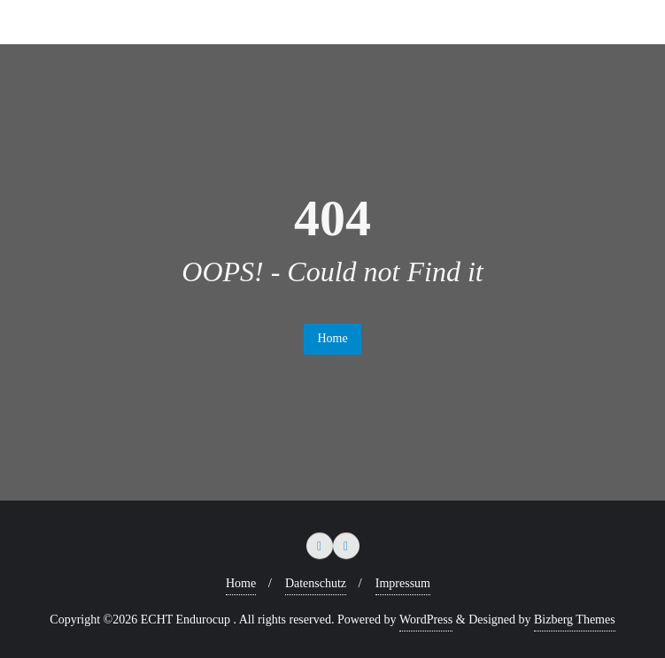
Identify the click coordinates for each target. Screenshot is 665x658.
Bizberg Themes (574, 619)
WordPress (425, 619)
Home (332, 338)
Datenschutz (315, 583)
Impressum (402, 583)
